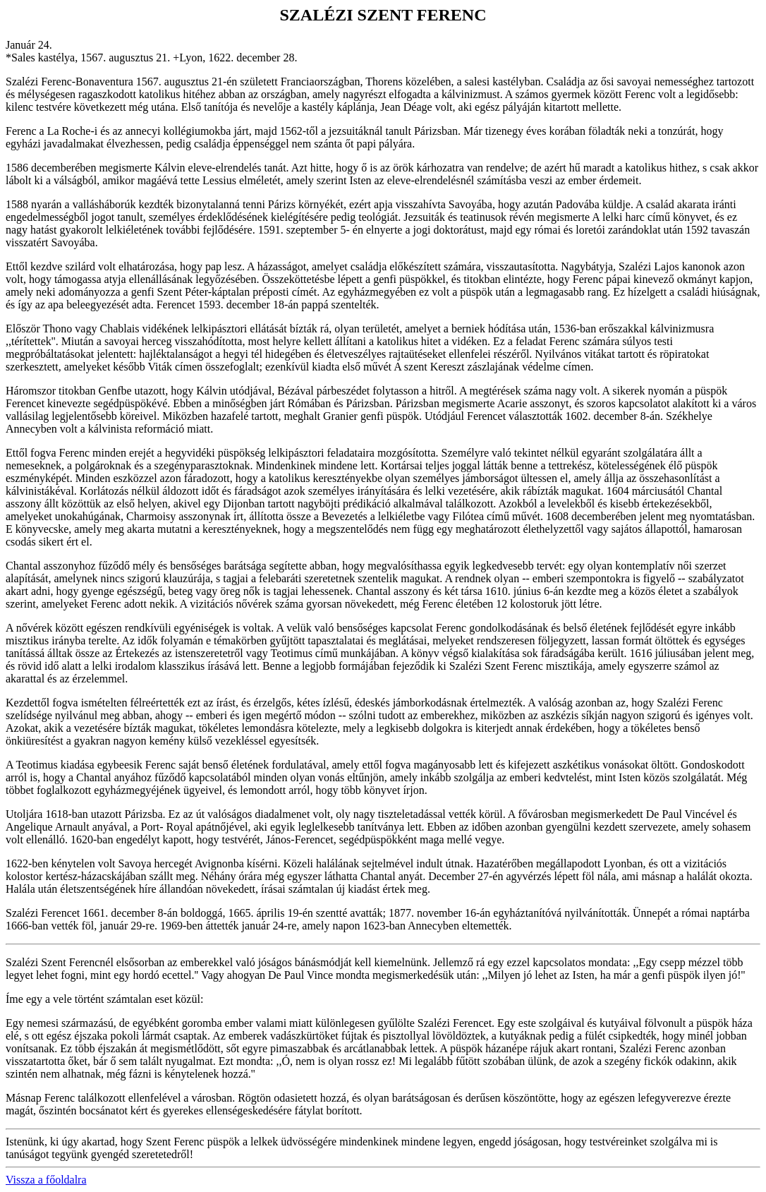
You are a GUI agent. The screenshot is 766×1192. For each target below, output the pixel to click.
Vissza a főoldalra (46, 1180)
